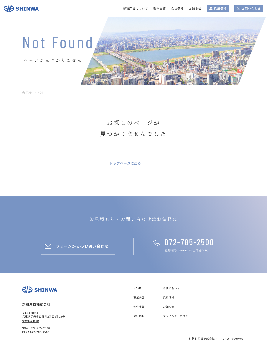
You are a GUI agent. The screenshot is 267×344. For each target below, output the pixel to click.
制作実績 (139, 306)
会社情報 (177, 8)
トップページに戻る (125, 163)
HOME (138, 288)
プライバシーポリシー (177, 316)
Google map (30, 320)
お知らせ (195, 8)
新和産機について (135, 8)
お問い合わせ (249, 8)
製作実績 (159, 8)
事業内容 (139, 297)
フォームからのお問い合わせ (82, 246)
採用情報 (218, 8)
